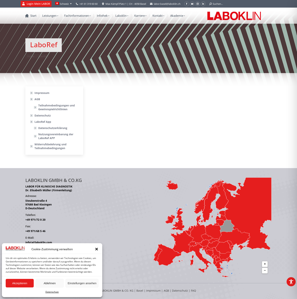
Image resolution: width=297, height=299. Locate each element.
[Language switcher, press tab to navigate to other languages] (63, 4)
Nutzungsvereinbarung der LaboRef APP (55, 136)
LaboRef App (41, 122)
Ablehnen (49, 283)
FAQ (193, 290)
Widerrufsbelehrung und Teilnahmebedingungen (50, 146)
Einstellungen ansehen (82, 283)
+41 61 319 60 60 (88, 4)
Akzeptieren (19, 283)
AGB (35, 99)
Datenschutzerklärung (52, 128)
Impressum (41, 93)
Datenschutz (52, 291)
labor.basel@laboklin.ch (165, 4)
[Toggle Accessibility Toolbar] (291, 282)
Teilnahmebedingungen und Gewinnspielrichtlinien (56, 107)
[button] (96, 249)
